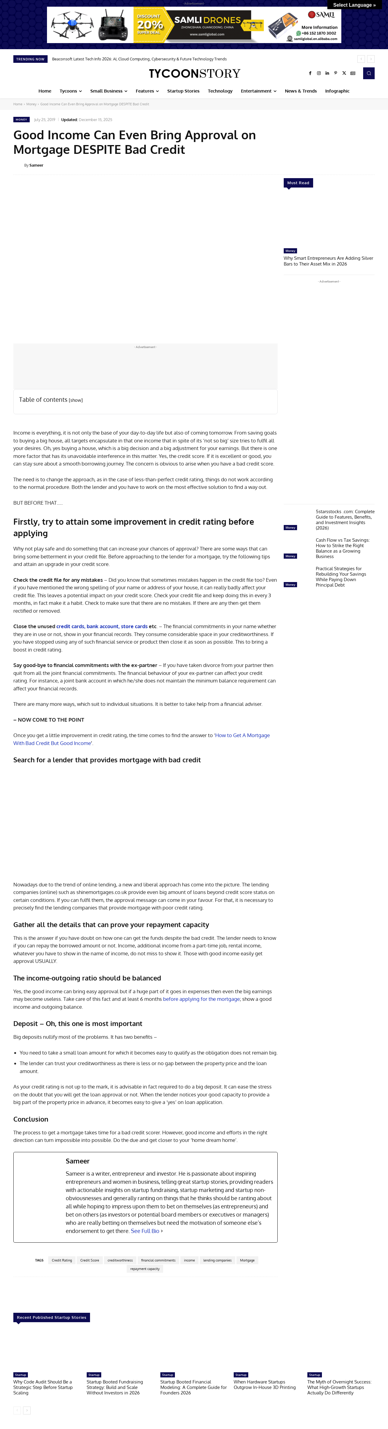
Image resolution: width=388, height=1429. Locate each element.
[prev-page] (17, 1410)
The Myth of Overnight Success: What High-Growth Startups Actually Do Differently (339, 1387)
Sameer (36, 165)
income (189, 1260)
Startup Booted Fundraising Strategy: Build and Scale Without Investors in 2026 (115, 1387)
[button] (369, 73)
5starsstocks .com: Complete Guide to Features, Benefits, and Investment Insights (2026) (345, 519)
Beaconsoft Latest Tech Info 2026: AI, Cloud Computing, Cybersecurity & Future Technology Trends (139, 58)
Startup (20, 1375)
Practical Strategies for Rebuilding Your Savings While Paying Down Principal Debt (341, 576)
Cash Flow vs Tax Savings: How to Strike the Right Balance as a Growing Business (343, 548)
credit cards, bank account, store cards (102, 626)
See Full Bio (145, 1231)
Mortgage (247, 1260)
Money (31, 104)
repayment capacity (144, 1269)
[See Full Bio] (161, 1231)
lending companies (217, 1260)
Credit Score (89, 1260)
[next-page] (27, 1410)
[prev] (361, 59)
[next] (371, 59)
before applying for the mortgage (201, 999)
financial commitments (158, 1260)
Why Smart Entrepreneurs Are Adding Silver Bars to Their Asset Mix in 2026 (328, 260)
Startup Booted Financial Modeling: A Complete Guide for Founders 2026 (193, 1387)
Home (17, 104)
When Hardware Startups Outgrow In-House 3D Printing (265, 1384)
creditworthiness (120, 1260)
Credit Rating (62, 1260)
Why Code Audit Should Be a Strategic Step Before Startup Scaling (43, 1387)
